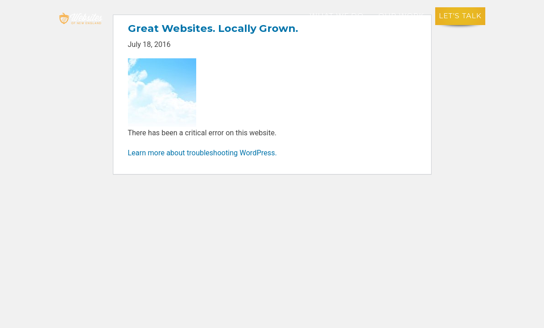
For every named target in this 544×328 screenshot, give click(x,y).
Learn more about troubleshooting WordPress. (202, 153)
